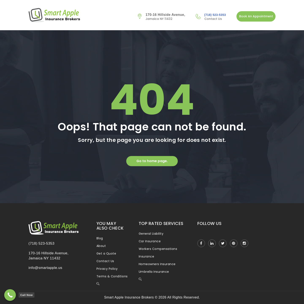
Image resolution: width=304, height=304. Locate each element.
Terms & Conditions (112, 276)
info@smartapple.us (45, 268)
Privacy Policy (107, 269)
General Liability (151, 233)
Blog (99, 238)
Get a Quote (106, 253)
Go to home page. (152, 161)
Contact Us (105, 261)
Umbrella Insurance (154, 272)
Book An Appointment (256, 16)
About (101, 246)
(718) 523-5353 (215, 14)
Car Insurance (150, 241)
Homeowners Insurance (157, 264)
